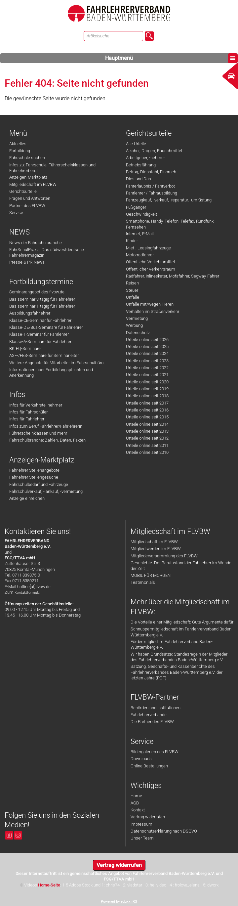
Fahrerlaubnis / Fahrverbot (150, 186)
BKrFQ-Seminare (25, 348)
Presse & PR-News (27, 262)
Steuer (132, 290)
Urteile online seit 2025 (147, 346)
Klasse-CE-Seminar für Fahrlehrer (40, 320)
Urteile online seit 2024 (147, 353)
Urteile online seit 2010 (147, 452)
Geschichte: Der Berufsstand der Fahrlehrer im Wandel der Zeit (181, 565)
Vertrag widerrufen (148, 816)
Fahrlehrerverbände (149, 714)
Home (136, 795)
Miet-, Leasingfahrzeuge (148, 247)
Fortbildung (19, 150)
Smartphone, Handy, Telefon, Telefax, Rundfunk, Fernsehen (170, 224)
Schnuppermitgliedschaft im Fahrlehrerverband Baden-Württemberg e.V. (182, 631)
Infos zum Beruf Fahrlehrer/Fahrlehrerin (45, 426)
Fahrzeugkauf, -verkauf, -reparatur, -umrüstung (169, 199)
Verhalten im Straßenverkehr (152, 311)
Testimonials (143, 582)
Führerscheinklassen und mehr (38, 433)
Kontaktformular (28, 592)
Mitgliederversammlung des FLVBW (164, 555)
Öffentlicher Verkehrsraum (150, 269)
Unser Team (142, 838)
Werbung (134, 325)
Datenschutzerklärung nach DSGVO (164, 831)
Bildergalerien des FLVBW (154, 751)
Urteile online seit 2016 (147, 410)
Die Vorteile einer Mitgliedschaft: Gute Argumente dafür (182, 622)
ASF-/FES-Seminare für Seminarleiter (44, 355)
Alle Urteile (136, 143)
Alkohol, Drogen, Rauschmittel (154, 150)
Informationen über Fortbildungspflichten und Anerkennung (51, 372)
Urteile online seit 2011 (147, 445)
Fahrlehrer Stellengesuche (33, 477)
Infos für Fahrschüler (28, 412)
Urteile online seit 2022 (147, 367)
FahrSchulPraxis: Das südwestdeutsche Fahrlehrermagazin (46, 252)
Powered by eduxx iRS (119, 901)
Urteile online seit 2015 (147, 416)
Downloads (141, 758)
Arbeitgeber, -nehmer (145, 157)
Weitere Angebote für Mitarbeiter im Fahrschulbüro (56, 362)
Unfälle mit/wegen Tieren (150, 304)
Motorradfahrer (140, 254)
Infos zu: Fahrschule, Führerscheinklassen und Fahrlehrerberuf (52, 167)
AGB (135, 802)
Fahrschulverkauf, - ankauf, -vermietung (46, 491)
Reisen (132, 282)
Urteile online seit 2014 (147, 424)
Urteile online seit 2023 (147, 360)
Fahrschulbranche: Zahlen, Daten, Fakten (47, 440)
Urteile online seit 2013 (147, 431)
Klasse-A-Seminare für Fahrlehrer (40, 341)
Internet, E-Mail (140, 233)
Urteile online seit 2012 (147, 438)
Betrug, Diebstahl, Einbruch (151, 171)
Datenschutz (138, 332)
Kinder (132, 240)
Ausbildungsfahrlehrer (29, 313)
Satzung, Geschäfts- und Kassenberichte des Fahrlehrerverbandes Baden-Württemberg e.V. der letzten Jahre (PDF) (176, 672)
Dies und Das (138, 178)
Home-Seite (49, 885)
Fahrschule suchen (27, 157)
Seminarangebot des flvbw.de (36, 291)
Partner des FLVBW (27, 205)
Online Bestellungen (149, 765)
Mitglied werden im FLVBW (156, 548)
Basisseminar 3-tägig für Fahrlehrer (42, 299)
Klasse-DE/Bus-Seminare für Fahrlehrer (46, 327)
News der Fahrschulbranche (35, 242)
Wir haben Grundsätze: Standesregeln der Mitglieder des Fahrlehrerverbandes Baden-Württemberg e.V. (179, 657)
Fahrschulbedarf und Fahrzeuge (38, 484)
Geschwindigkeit (141, 214)
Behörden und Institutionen (155, 707)
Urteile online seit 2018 (147, 395)
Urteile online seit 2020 (147, 381)
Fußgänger (136, 207)
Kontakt (138, 809)
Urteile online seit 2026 (147, 339)
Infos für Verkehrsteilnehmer (35, 405)
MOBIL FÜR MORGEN (151, 575)
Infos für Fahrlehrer (26, 418)
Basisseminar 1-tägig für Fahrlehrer (42, 306)
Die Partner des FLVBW (152, 721)
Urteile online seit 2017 (147, 403)
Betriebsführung (141, 164)
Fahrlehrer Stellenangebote (34, 470)
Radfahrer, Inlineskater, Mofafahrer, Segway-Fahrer (172, 276)
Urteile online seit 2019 (147, 388)
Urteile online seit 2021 (147, 374)
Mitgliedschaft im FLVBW (33, 184)
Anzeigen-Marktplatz (28, 177)
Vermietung (137, 318)
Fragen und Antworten (29, 198)
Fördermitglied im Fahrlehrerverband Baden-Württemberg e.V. (172, 644)
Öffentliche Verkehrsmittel (150, 261)
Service (16, 212)
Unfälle (132, 297)
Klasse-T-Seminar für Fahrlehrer (39, 334)
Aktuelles (17, 143)
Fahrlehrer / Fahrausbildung (151, 193)
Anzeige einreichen (27, 498)
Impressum (141, 824)
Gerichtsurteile (23, 191)
